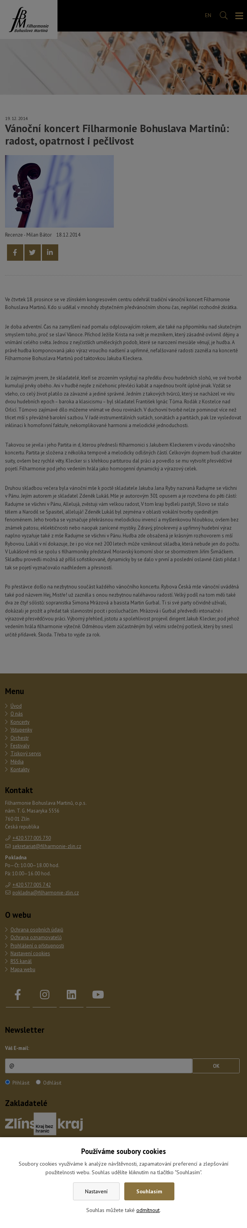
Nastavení (96, 1191)
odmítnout (148, 1210)
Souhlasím (149, 1191)
